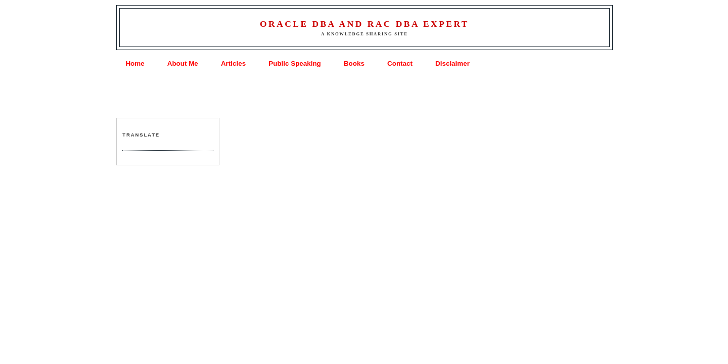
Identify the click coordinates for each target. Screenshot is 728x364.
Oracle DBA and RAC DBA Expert (364, 24)
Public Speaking (294, 63)
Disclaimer (452, 63)
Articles (233, 63)
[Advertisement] (364, 94)
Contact (400, 63)
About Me (182, 63)
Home (134, 63)
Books (354, 63)
